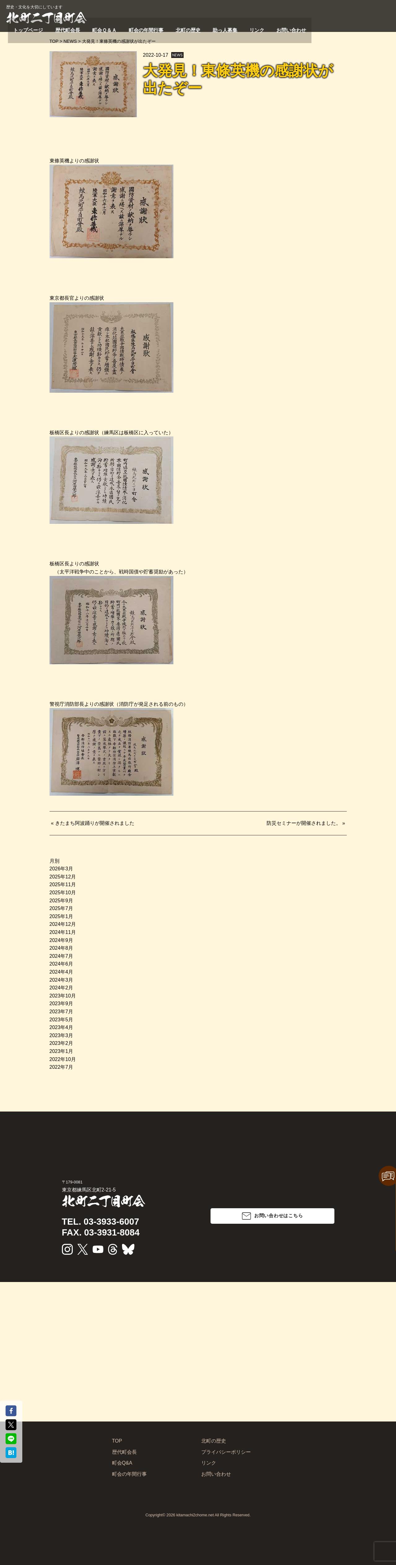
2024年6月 (61, 963)
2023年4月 (61, 1027)
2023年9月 (61, 1003)
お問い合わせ (376, 28)
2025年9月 (61, 900)
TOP (117, 1440)
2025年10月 (63, 892)
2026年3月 (61, 868)
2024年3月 (61, 980)
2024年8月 (61, 948)
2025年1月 (61, 916)
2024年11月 (63, 932)
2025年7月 (61, 908)
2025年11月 (63, 884)
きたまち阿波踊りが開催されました (94, 823)
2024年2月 (61, 987)
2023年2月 (61, 1043)
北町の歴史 (296, 28)
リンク (349, 28)
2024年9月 (61, 940)
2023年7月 (61, 1011)
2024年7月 (61, 956)
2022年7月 (61, 1067)
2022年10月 (63, 1059)
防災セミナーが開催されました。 (304, 823)
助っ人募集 (325, 28)
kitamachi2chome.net (195, 1515)
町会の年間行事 (262, 28)
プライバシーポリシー (226, 1452)
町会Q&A (122, 1463)
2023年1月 (61, 1051)
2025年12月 (63, 876)
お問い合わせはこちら (278, 1215)
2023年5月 (61, 1019)
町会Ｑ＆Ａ (228, 28)
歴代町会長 (198, 28)
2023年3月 (61, 1035)
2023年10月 (63, 995)
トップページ (167, 28)
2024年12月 (63, 924)
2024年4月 (61, 972)
